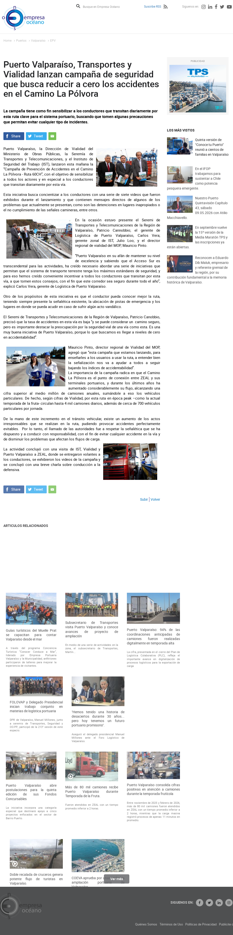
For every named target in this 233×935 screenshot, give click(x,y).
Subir (144, 499)
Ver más (116, 881)
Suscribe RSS (152, 6)
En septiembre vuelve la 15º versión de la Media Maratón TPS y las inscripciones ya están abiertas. (197, 244)
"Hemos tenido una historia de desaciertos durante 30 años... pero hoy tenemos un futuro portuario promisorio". (98, 810)
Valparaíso (38, 40)
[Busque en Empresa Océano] (104, 6)
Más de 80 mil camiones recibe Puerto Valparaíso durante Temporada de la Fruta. (91, 882)
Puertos (21, 40)
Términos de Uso (202, 924)
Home (7, 40)
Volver (155, 499)
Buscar (78, 6)
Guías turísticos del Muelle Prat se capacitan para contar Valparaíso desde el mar (31, 726)
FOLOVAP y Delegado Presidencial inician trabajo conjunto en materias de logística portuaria (36, 798)
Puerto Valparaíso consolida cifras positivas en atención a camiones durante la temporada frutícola (153, 880)
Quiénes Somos (177, 924)
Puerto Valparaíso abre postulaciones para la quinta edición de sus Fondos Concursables (31, 883)
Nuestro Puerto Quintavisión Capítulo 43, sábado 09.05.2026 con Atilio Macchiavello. (197, 214)
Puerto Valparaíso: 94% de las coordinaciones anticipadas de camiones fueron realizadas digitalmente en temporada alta (153, 728)
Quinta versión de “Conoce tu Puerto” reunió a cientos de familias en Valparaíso (212, 147)
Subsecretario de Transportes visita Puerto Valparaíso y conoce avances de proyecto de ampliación (91, 721)
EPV (53, 40)
